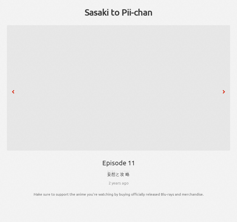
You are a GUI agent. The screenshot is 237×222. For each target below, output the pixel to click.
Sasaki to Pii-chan (118, 12)
